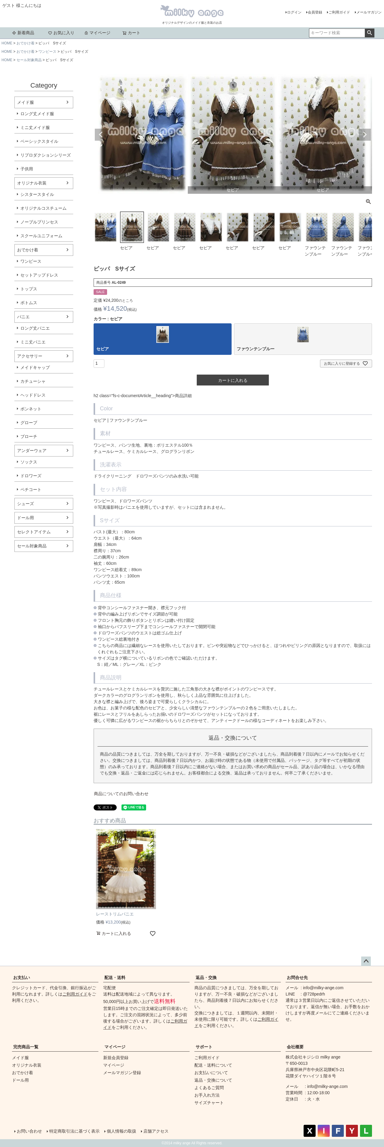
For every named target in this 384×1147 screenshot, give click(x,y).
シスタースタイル (37, 194)
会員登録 (315, 12)
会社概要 (295, 1046)
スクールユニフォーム (41, 235)
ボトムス (28, 302)
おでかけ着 (25, 43)
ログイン (294, 12)
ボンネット (30, 408)
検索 (369, 33)
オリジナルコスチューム (43, 208)
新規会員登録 (115, 1057)
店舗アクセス (156, 1131)
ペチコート (30, 489)
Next (365, 135)
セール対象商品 (29, 60)
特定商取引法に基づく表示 (74, 1131)
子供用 (26, 168)
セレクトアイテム (34, 531)
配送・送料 (114, 977)
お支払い (21, 977)
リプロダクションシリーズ (45, 155)
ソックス (28, 462)
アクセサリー (29, 356)
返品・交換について (213, 1080)
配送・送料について (213, 1065)
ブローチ (28, 436)
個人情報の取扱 (121, 1131)
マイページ (97, 32)
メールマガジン (369, 12)
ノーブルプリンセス (39, 222)
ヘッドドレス (33, 395)
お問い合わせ (29, 1131)
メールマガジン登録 (122, 1072)
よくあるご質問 (209, 1087)
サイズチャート (209, 1102)
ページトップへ (366, 961)
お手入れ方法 (207, 1095)
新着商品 (23, 32)
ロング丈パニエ (35, 328)
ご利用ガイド (339, 12)
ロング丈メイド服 (37, 113)
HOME (7, 43)
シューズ (25, 503)
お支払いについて (211, 1072)
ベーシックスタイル (39, 141)
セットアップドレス (39, 275)
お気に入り (61, 32)
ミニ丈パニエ (33, 342)
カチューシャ (33, 381)
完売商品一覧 (25, 1046)
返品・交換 (206, 977)
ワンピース (47, 51)
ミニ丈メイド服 (35, 127)
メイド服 (25, 102)
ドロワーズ (30, 475)
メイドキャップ (35, 367)
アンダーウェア (31, 450)
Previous (101, 135)
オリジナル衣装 (31, 183)
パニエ (23, 316)
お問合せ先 (297, 977)
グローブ (28, 422)
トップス (28, 288)
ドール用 (25, 517)
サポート (204, 1046)
